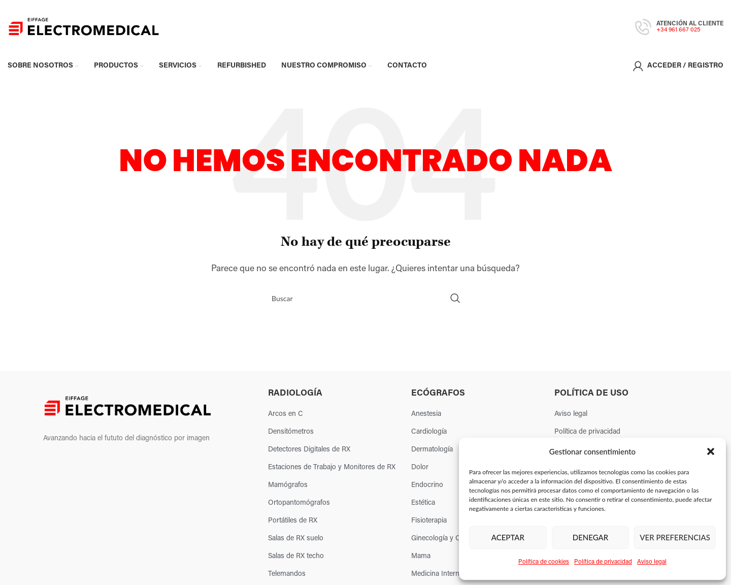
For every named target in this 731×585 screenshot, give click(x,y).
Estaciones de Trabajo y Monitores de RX (331, 467)
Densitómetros (291, 432)
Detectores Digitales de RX (309, 449)
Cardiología (429, 432)
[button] (711, 451)
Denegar (591, 537)
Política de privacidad (603, 562)
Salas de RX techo (296, 556)
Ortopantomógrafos (299, 503)
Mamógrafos (288, 485)
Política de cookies (543, 562)
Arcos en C (285, 414)
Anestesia (426, 414)
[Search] (365, 298)
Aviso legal (652, 562)
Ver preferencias (675, 537)
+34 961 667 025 (678, 30)
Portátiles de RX (292, 521)
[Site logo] (84, 27)
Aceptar (507, 537)
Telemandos (287, 574)
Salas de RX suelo (295, 538)
